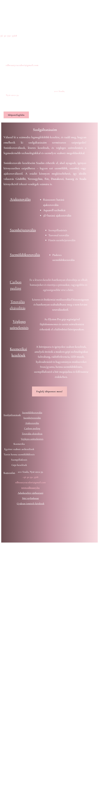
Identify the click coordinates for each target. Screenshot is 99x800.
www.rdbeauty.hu (30, 487)
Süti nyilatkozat (30, 498)
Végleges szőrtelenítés (32, 439)
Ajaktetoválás (20, 199)
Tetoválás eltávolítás (32, 433)
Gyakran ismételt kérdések (30, 503)
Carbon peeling (32, 428)
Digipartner (31, 551)
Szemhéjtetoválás (23, 230)
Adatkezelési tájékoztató (30, 493)
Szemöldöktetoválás (25, 254)
